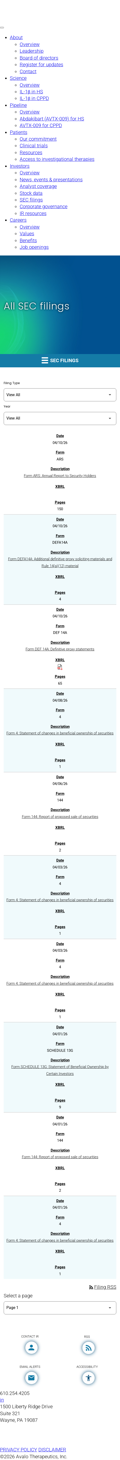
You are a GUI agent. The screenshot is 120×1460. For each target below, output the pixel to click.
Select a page (18, 1296)
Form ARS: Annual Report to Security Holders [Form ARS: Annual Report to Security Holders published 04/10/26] (60, 476)
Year (7, 406)
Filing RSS (102, 1287)
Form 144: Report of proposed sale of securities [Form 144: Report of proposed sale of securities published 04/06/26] (60, 817)
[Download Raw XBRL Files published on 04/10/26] (60, 667)
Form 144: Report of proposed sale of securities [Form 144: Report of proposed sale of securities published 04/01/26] (60, 1157)
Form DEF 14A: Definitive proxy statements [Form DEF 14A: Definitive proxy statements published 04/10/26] (60, 649)
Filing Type (12, 383)
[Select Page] (60, 1307)
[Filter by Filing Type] (60, 394)
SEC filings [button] (60, 360)
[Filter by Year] (60, 418)
